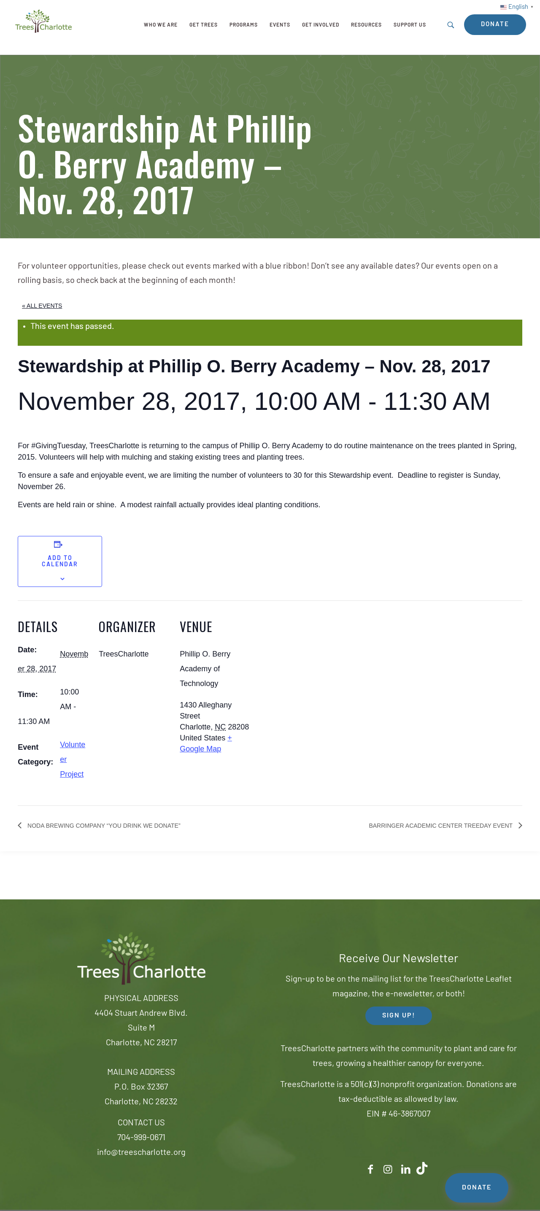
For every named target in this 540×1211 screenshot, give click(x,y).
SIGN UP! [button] (398, 1015)
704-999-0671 (141, 1138)
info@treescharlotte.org (141, 1153)
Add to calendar (60, 561)
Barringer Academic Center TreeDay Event (441, 825)
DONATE (476, 1187)
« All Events (42, 305)
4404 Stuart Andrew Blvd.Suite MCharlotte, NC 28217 (141, 1028)
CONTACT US (141, 1123)
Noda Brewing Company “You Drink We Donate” (103, 825)
